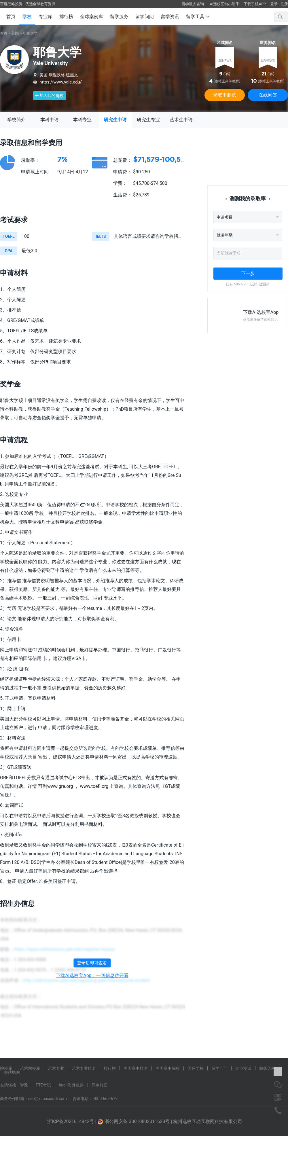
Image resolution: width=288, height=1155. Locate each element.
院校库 (6, 1068)
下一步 (248, 273)
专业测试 (243, 1068)
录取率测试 (224, 95)
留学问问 (144, 16)
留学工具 (198, 16)
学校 (27, 16)
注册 (284, 4)
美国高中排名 (136, 1068)
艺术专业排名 (84, 1068)
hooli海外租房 (71, 1085)
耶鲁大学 (30, 33)
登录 (274, 4)
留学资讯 (170, 16)
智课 (24, 1085)
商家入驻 (267, 1068)
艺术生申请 (181, 119)
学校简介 (16, 119)
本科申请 (49, 119)
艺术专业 (56, 1068)
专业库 (45, 16)
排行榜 (66, 16)
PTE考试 (43, 1085)
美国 (15, 33)
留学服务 (119, 16)
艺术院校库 (30, 1068)
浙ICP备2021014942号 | (72, 1121)
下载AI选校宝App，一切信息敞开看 (92, 975)
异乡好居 (100, 1085)
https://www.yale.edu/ (60, 82)
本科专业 (82, 119)
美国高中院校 (168, 1068)
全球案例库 (91, 16)
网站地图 (12, 1072)
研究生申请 (115, 119)
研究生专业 (148, 119)
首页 (11, 16)
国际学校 (195, 1068)
